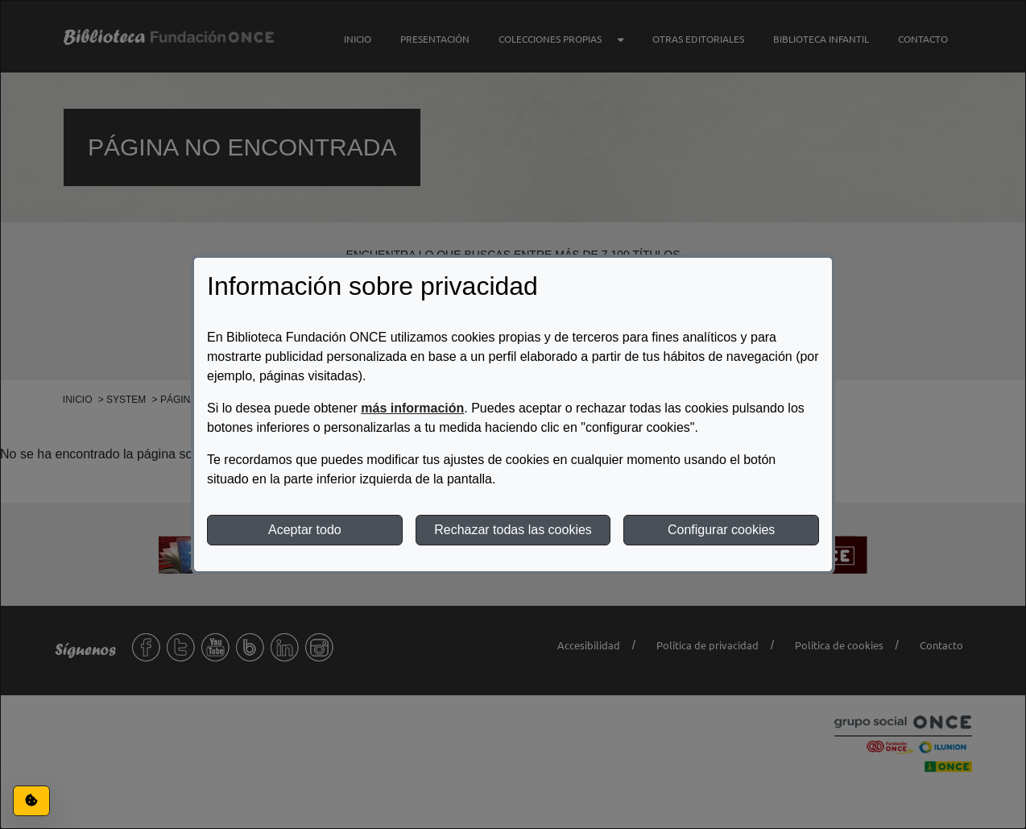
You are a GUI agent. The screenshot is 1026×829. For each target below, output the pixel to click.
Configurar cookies (721, 530)
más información (412, 408)
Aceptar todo (304, 530)
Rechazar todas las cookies (513, 530)
